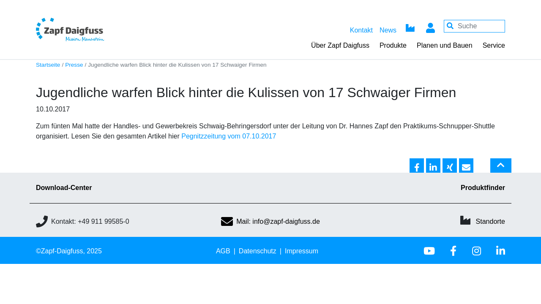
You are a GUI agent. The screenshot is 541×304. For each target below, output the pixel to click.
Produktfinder (483, 187)
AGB (223, 251)
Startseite (48, 65)
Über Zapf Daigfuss (340, 45)
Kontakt (361, 30)
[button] (417, 166)
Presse (74, 65)
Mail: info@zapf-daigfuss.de (270, 221)
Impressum (301, 251)
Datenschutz (257, 251)
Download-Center (64, 187)
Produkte (393, 45)
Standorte (490, 221)
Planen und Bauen (445, 45)
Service (494, 45)
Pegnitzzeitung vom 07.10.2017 (228, 136)
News (388, 30)
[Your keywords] (474, 26)
